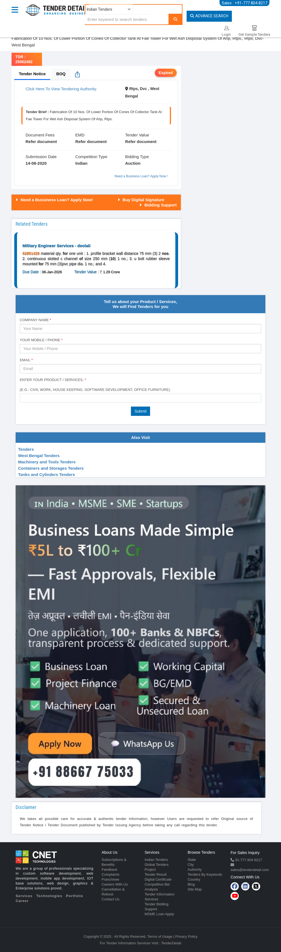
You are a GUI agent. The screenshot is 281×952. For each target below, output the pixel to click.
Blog (191, 884)
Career (22, 901)
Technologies (49, 896)
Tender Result (156, 874)
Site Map (195, 889)
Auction (132, 163)
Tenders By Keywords (205, 874)
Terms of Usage (159, 936)
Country (194, 879)
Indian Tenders (156, 860)
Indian (81, 163)
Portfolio (74, 896)
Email (26, 360)
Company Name (35, 320)
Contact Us (110, 899)
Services (24, 896)
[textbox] (22, 397)
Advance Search (209, 16)
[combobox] (140, 398)
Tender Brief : (37, 112)
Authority (195, 869)
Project (150, 869)
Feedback (109, 869)
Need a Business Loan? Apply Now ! (141, 176)
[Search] (175, 19)
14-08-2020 (36, 163)
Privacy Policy (186, 936)
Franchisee (110, 879)
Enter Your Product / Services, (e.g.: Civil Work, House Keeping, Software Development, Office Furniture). (95, 385)
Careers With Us (115, 884)
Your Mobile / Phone (41, 340)
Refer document (41, 141)
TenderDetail (171, 943)
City (191, 865)
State (192, 860)
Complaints (110, 874)
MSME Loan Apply (159, 914)
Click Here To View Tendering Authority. (61, 88)
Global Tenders (156, 865)
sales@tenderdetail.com (250, 870)
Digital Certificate (158, 879)
